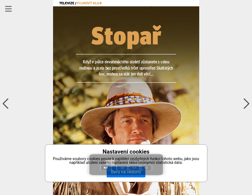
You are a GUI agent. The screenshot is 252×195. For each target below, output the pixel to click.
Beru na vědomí (126, 171)
